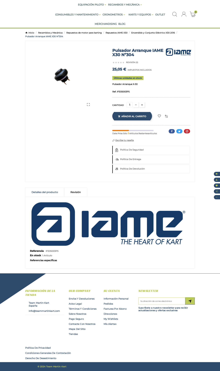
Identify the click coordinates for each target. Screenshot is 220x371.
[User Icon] (184, 14)
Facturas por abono (115, 308)
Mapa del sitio (77, 329)
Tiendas (73, 334)
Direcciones (110, 313)
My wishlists (111, 318)
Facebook (172, 131)
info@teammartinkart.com (44, 310)
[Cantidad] (129, 105)
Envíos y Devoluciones (81, 298)
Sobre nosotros (77, 313)
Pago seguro (76, 318)
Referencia (37, 251)
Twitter (179, 131)
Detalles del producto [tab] (44, 192)
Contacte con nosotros (82, 324)
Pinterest (187, 131)
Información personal (116, 298)
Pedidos (108, 303)
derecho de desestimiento (40, 358)
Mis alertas (110, 324)
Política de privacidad (38, 347)
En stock (35, 255)
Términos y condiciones (82, 308)
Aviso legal (75, 303)
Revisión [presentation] (75, 192)
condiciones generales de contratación (48, 353)
